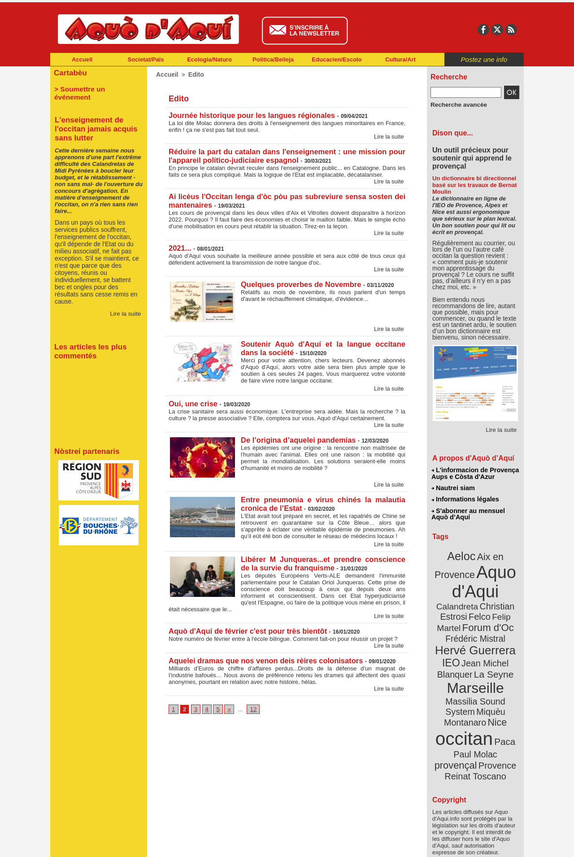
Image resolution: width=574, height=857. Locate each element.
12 (251, 704)
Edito (194, 74)
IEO (453, 641)
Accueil (82, 59)
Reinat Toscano (482, 729)
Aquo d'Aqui (473, 576)
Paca (501, 702)
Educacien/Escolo (336, 59)
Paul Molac (455, 714)
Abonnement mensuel (169, 843)
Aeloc (462, 552)
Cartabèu (69, 72)
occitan (465, 700)
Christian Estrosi (464, 598)
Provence (463, 724)
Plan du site (247, 843)
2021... (180, 245)
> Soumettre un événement (94, 87)
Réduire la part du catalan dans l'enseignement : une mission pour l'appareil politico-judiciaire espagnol (287, 154)
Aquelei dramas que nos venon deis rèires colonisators (263, 655)
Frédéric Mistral (485, 618)
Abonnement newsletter (90, 843)
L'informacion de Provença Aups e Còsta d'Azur (474, 473)
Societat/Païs (146, 59)
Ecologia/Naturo (209, 59)
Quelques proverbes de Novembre (299, 281)
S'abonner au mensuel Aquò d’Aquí (468, 511)
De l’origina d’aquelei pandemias (296, 436)
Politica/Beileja (273, 59)
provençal (495, 714)
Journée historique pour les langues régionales (249, 114)
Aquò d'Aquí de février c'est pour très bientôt (245, 626)
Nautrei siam (453, 487)
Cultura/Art (400, 59)
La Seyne (491, 651)
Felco (504, 598)
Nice (495, 685)
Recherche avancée (455, 104)
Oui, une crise (192, 400)
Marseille (460, 664)
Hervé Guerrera (475, 629)
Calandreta (497, 587)
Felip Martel (462, 609)
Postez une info (484, 59)
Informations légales (465, 497)
